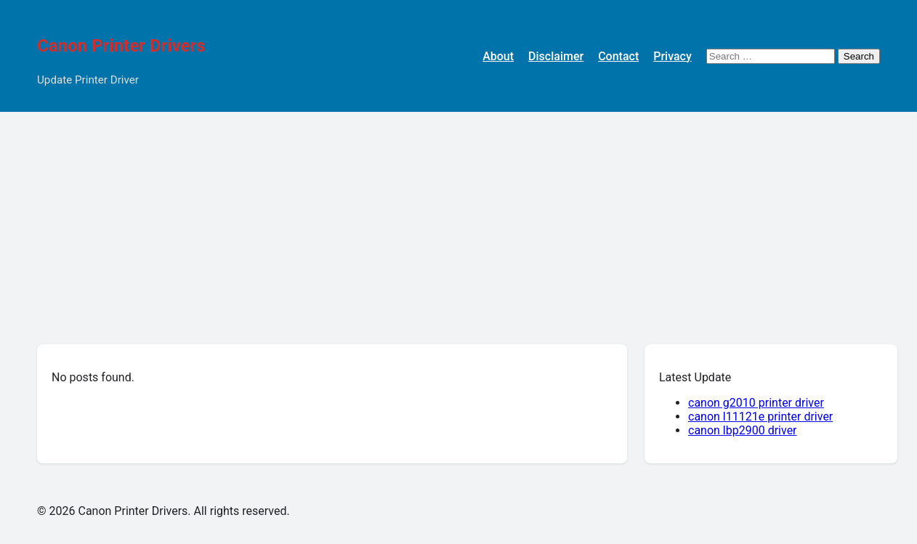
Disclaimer (555, 56)
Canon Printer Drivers (121, 46)
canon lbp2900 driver (742, 430)
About (498, 56)
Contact (618, 56)
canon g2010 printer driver (756, 403)
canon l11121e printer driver (760, 416)
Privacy (672, 56)
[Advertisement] (458, 220)
